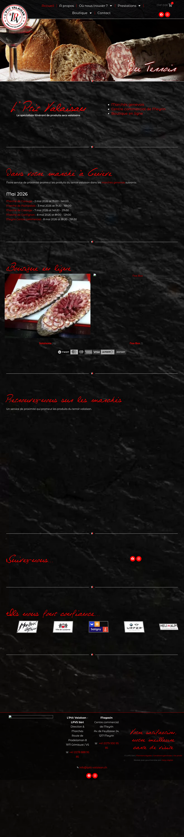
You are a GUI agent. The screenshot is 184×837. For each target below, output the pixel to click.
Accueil (48, 5)
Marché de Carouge (19, 201)
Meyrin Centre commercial (23, 219)
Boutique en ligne (127, 113)
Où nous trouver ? (96, 5)
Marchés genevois (127, 104)
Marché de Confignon (20, 214)
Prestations (129, 5)
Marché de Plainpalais (21, 205)
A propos (66, 5)
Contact (104, 12)
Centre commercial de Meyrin (138, 109)
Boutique (82, 12)
